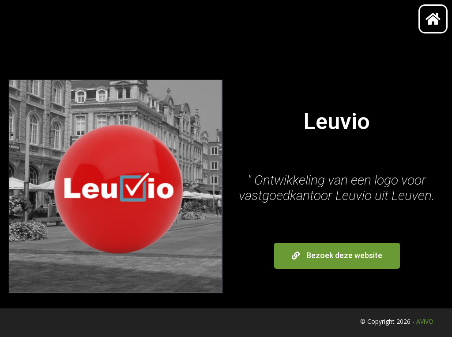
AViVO (424, 321)
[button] (337, 256)
